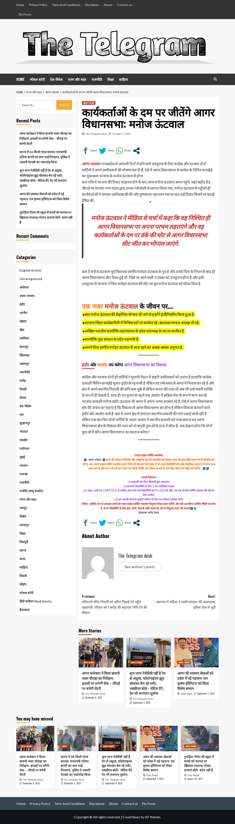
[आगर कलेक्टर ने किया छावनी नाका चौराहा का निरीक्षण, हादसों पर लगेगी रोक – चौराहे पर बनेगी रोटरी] (101, 652)
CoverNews (131, 817)
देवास (23, 397)
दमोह (23, 381)
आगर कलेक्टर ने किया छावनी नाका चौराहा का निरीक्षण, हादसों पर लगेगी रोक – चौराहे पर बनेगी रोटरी (101, 680)
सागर (22, 559)
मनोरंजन (24, 448)
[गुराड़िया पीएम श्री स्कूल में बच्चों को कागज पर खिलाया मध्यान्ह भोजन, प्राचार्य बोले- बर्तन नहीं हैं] (200, 738)
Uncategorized (31, 279)
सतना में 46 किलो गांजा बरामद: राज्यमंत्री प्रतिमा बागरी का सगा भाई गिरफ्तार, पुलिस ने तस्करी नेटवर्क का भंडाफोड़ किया (45, 157)
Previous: (115, 604)
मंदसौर (23, 440)
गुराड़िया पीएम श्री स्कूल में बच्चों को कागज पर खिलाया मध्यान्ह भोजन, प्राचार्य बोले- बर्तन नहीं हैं (46, 217)
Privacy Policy (38, 5)
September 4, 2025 (141, 702)
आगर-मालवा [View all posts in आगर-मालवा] (88, 103)
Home (20, 5)
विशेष (23, 516)
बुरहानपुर (25, 423)
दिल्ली (23, 389)
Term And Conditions (66, 5)
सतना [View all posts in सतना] (64, 746)
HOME (20, 79)
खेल (22, 330)
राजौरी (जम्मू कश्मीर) (31, 491)
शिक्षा (110, 79)
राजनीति (97, 79)
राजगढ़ (23, 474)
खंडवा (23, 321)
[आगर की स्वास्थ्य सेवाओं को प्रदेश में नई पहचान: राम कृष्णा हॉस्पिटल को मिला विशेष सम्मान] (196, 652)
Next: (182, 602)
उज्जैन (23, 313)
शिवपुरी (24, 542)
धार (22, 414)
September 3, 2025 (205, 693)
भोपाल (24, 431)
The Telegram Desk (95, 693)
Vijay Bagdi (186, 693)
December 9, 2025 (93, 697)
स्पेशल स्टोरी (37, 79)
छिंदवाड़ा (24, 355)
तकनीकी (25, 372)
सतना (23, 550)
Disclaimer (92, 5)
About (108, 5)
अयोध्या (24, 287)
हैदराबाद (24, 610)
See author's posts (139, 566)
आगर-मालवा (27, 296)
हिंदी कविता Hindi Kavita (36, 601)
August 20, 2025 (195, 779)
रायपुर (23, 508)
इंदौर (22, 304)
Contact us (124, 5)
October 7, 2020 (121, 133)
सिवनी (23, 576)
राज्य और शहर (77, 79)
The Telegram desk (96, 133)
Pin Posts (24, 14)
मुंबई (22, 457)
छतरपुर (24, 347)
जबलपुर (24, 364)
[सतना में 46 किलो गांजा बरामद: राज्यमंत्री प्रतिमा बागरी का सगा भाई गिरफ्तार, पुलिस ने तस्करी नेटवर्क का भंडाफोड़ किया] (76, 738)
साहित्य (123, 79)
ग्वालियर (24, 338)
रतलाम (24, 465)
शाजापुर (24, 525)
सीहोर (23, 584)
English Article (30, 270)
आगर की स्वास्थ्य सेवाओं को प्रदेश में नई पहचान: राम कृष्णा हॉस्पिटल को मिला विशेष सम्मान (195, 680)
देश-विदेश (56, 79)
